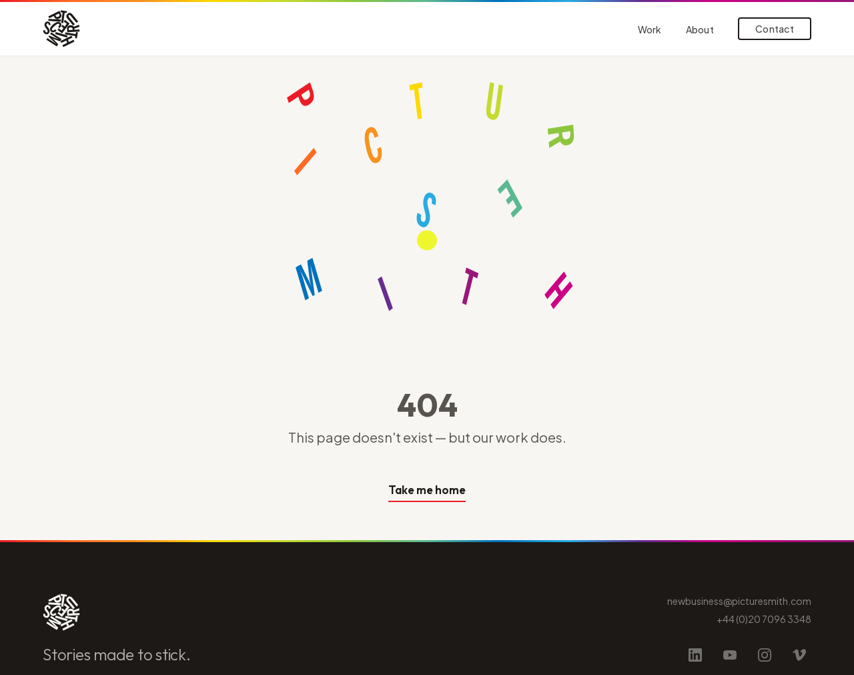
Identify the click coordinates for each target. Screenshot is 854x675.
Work (650, 29)
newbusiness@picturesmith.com (739, 601)
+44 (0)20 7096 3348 (764, 619)
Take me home (427, 490)
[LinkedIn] (695, 655)
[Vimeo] (799, 655)
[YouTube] (730, 655)
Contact (774, 29)
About (700, 29)
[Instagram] (765, 655)
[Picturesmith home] (61, 28)
